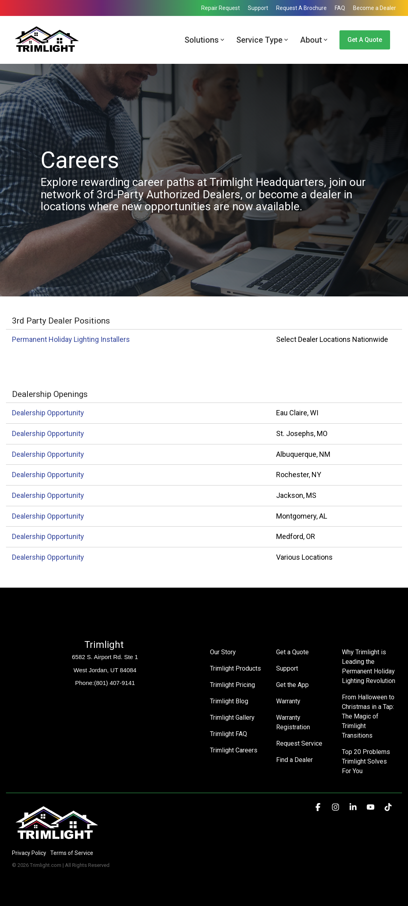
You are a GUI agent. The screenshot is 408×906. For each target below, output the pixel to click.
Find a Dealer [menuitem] (294, 760)
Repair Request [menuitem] (220, 8)
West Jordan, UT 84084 (105, 670)
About (314, 40)
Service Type (262, 40)
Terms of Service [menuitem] (71, 853)
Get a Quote (364, 39)
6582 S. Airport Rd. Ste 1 (105, 656)
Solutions (204, 40)
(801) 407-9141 (114, 682)
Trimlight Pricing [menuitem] (232, 685)
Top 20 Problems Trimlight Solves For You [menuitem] (367, 761)
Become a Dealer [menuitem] (374, 8)
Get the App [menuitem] (292, 685)
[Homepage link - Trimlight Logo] (57, 839)
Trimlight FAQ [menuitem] (228, 734)
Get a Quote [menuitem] (292, 652)
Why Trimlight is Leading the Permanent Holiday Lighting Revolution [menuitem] (369, 666)
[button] (319, 807)
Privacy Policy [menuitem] (29, 853)
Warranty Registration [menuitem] (293, 722)
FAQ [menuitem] (340, 8)
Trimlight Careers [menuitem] (233, 750)
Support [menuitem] (258, 8)
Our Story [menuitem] (223, 652)
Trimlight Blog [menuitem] (229, 701)
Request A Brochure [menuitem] (301, 8)
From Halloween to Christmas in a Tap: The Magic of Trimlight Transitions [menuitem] (369, 716)
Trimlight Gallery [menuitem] (232, 717)
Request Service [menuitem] (299, 743)
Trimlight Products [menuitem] (235, 668)
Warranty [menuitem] (288, 701)
